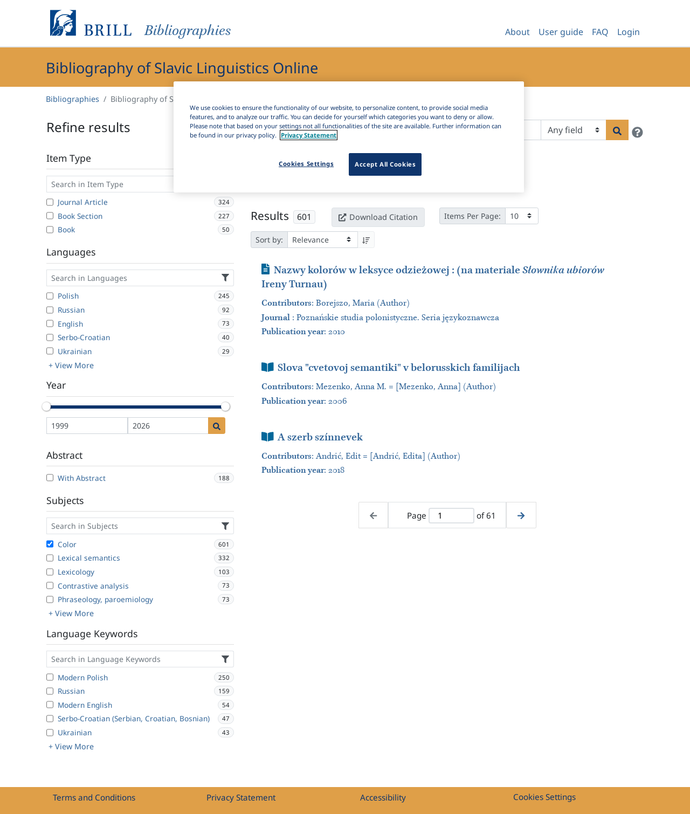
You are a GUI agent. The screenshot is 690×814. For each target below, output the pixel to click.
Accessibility (383, 797)
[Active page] (451, 515)
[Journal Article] (49, 202)
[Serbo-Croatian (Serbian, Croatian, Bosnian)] (49, 718)
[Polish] (49, 296)
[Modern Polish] (49, 677)
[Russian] (49, 310)
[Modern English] (49, 704)
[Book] (49, 229)
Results (270, 215)
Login (628, 32)
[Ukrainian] (49, 351)
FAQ (600, 32)
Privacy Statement (240, 797)
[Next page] (521, 515)
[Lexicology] (49, 572)
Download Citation (378, 217)
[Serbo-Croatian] (49, 337)
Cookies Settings (544, 796)
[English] (49, 323)
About (517, 32)
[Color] (49, 544)
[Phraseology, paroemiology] (49, 599)
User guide (561, 32)
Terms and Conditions (94, 797)
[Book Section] (49, 215)
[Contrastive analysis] (49, 585)
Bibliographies (72, 99)
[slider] (46, 406)
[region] (349, 136)
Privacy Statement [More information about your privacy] (308, 135)
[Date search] (216, 425)
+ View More (71, 365)
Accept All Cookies (385, 164)
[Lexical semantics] (49, 558)
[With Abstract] (49, 477)
